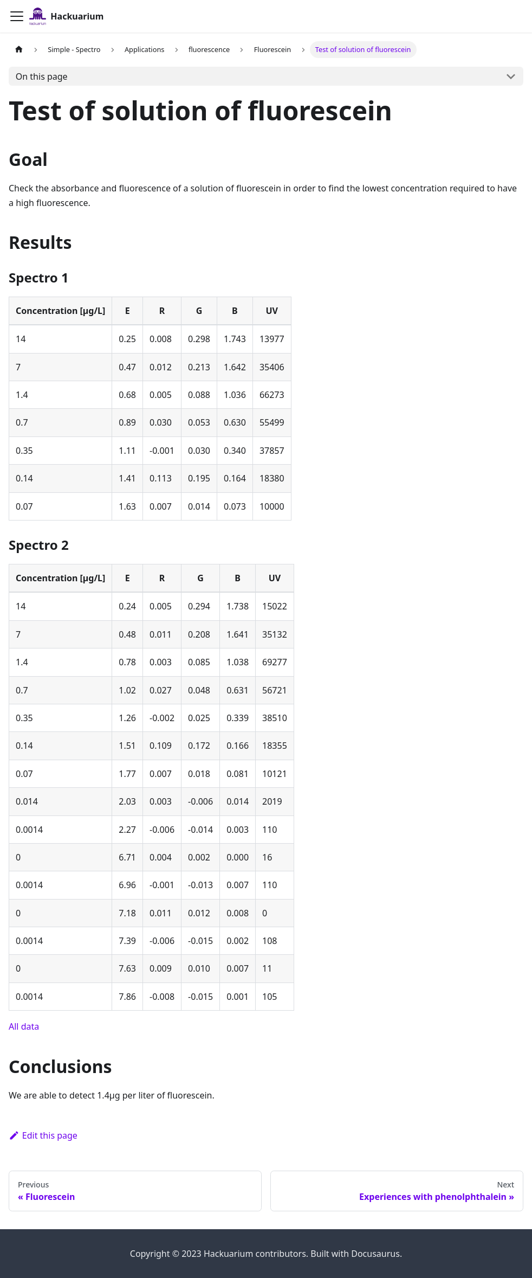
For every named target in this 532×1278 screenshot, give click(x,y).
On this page (42, 76)
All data (24, 1026)
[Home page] (19, 49)
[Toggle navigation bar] (17, 16)
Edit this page (43, 1135)
